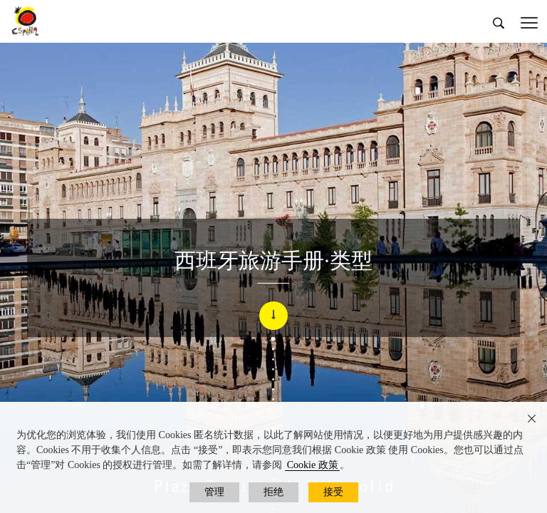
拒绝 (273, 492)
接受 (333, 492)
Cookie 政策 (312, 465)
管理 (214, 492)
